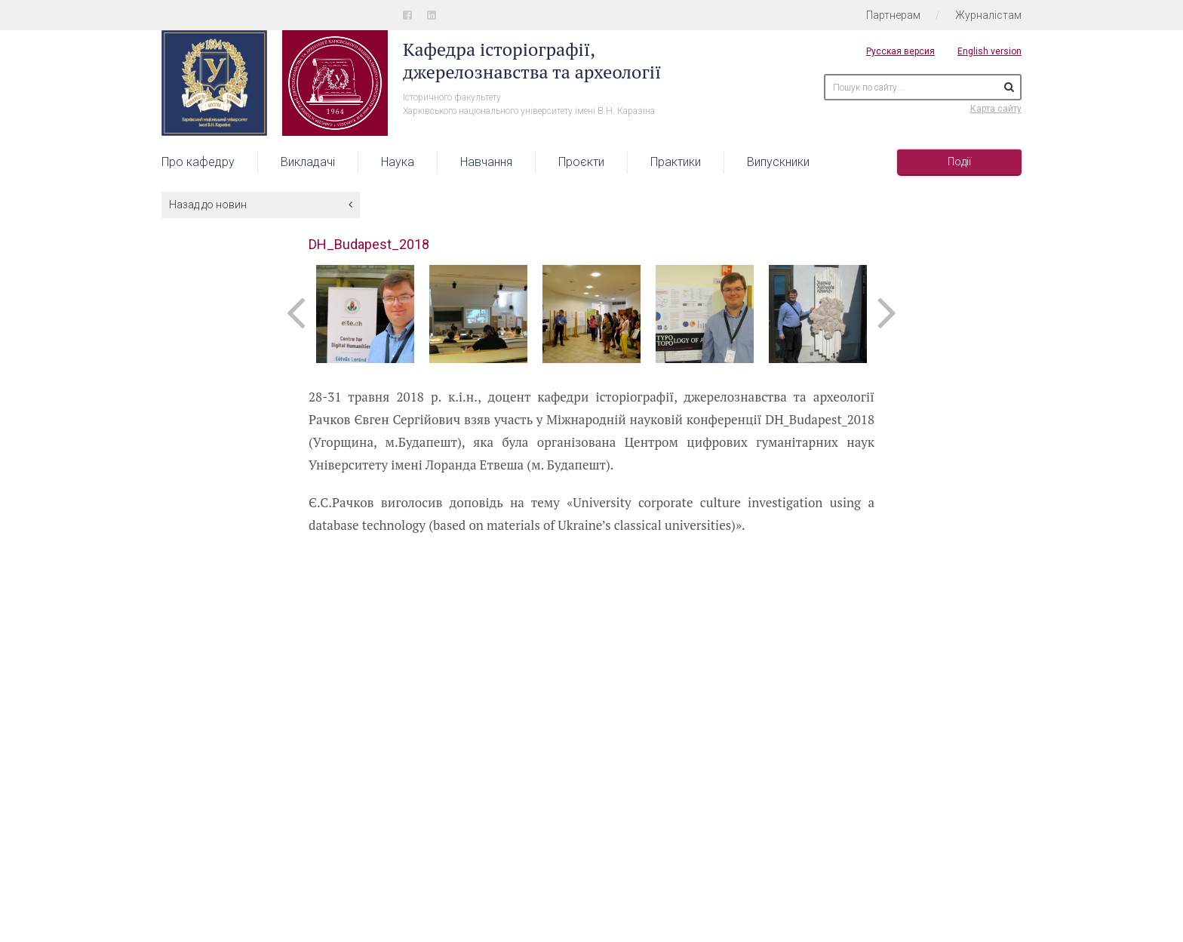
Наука (397, 162)
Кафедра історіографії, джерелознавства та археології (532, 60)
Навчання (486, 162)
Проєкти (581, 162)
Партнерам (893, 15)
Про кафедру (198, 162)
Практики (675, 162)
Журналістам (988, 15)
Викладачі (308, 162)
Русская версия (900, 51)
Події (959, 161)
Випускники (778, 162)
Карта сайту (996, 108)
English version (989, 51)
